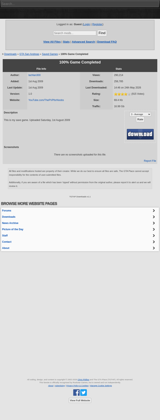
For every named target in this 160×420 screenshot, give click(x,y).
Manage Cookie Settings (101, 385)
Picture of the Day (12, 229)
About (5, 248)
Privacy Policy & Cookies (77, 385)
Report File (150, 160)
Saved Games (50, 54)
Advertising (60, 385)
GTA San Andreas (29, 54)
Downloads (10, 54)
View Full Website (80, 400)
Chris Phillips (83, 379)
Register (97, 24)
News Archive (10, 223)
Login (86, 24)
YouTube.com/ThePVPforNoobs (46, 100)
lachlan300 (35, 75)
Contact (6, 241)
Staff (5, 235)
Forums (6, 210)
